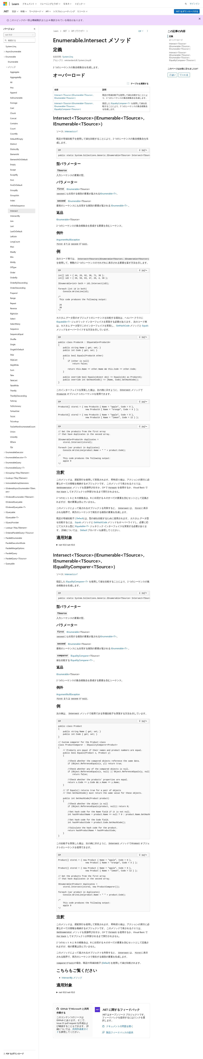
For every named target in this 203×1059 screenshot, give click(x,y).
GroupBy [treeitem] (14, 190)
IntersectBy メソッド (72, 977)
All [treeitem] (11, 82)
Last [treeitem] (12, 226)
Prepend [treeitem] (13, 293)
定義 (171, 36)
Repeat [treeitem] (13, 303)
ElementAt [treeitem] (14, 154)
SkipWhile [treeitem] (14, 365)
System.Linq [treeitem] (11, 46)
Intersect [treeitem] (14, 210)
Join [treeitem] (12, 221)
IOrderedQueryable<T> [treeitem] (16, 507)
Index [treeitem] (12, 200)
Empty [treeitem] (13, 164)
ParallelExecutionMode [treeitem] (15, 543)
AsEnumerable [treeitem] (16, 97)
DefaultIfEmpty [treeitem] (16, 139)
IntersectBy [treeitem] (15, 216)
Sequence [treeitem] (14, 329)
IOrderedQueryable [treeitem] (14, 502)
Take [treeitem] (12, 375)
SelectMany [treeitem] (15, 324)
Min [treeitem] (12, 257)
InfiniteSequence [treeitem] (17, 205)
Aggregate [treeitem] (14, 72)
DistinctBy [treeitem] (14, 149)
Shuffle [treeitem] (13, 339)
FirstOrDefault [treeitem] (16, 185)
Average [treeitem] (13, 102)
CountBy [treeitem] (14, 133)
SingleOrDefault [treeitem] (17, 349)
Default (79, 518)
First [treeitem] (12, 180)
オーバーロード (176, 40)
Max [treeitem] (12, 246)
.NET (65, 31)
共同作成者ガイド (72, 1030)
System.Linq (67, 56)
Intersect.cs (70, 131)
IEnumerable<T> (108, 193)
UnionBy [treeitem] (13, 437)
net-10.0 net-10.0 (67, 544)
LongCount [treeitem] (15, 241)
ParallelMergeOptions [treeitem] (15, 548)
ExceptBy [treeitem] (14, 174)
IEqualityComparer (80, 655)
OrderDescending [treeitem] (17, 287)
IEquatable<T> (63, 321)
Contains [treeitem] (14, 123)
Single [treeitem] (12, 344)
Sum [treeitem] (12, 370)
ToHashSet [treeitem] (14, 411)
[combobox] (19, 35)
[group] (103, 155)
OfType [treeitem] (13, 267)
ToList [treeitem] (12, 416)
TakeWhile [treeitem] (14, 385)
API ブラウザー (78, 31)
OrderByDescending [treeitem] (18, 282)
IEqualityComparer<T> (121, 103)
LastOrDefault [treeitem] (16, 231)
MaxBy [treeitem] (13, 252)
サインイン (195, 3)
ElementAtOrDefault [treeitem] (18, 159)
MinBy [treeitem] (13, 262)
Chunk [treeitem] (13, 113)
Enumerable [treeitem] (13, 61)
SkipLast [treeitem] (13, 359)
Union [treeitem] (12, 431)
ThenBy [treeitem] (13, 390)
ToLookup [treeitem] (14, 421)
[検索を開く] (186, 3)
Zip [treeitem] (11, 447)
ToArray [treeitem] (13, 401)
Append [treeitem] (13, 92)
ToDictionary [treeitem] (15, 406)
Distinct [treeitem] (13, 144)
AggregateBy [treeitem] (15, 77)
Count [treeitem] (13, 128)
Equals (145, 325)
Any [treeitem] (12, 87)
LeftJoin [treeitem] (13, 236)
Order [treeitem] (12, 272)
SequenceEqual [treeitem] (16, 334)
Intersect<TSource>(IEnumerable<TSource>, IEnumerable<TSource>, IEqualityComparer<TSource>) (73, 106)
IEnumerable (73, 189)
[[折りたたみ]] (34, 28)
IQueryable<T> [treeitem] (12, 517)
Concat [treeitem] (13, 118)
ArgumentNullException (68, 239)
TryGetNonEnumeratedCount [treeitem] (22, 426)
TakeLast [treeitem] (13, 380)
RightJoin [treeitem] (14, 313)
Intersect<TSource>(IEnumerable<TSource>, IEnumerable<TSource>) (180, 46)
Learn (56, 31)
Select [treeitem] (12, 318)
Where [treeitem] (13, 442)
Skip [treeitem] (12, 354)
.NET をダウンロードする (187, 11)
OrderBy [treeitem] (13, 277)
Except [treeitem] (13, 169)
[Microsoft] (5, 4)
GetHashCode (123, 325)
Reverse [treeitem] (13, 308)
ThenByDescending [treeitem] (18, 395)
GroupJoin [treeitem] (14, 195)
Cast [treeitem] (12, 108)
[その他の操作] (147, 31)
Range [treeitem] (13, 298)
